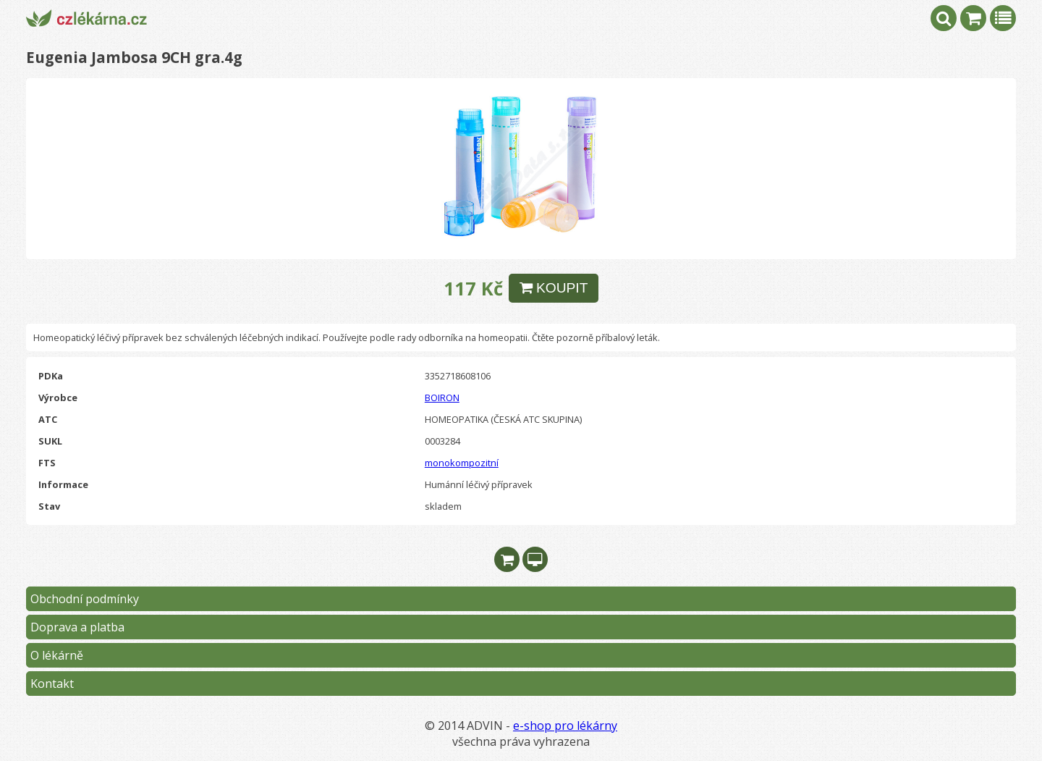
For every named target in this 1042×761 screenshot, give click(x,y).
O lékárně (56, 655)
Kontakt (52, 683)
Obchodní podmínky (84, 599)
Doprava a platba (77, 627)
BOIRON (442, 397)
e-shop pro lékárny (565, 725)
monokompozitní (462, 462)
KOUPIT (554, 287)
